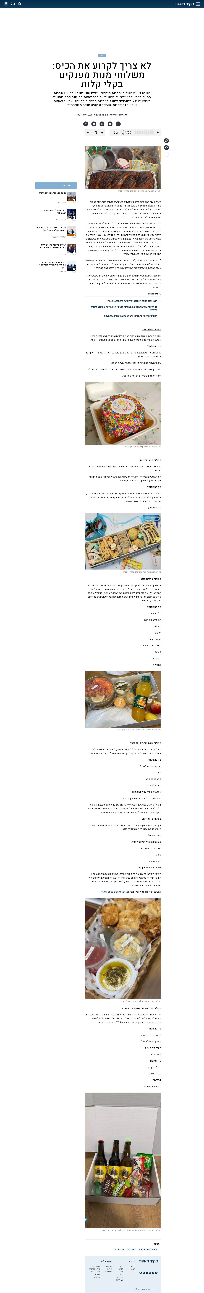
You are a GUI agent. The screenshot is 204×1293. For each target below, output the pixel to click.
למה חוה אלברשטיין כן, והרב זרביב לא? (53, 211)
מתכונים (120, 1277)
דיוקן (121, 1266)
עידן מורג (62, 254)
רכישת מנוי (107, 1271)
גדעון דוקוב (61, 202)
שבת (121, 1271)
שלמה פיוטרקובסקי (58, 237)
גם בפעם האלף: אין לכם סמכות (52, 193)
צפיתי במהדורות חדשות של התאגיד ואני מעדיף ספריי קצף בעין (52, 265)
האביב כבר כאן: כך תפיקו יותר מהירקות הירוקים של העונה (130, 316)
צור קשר (108, 1266)
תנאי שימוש (95, 1271)
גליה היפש (123, 115)
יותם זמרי (62, 271)
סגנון (102, 55)
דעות (133, 1269)
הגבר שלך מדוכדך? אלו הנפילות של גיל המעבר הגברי (132, 300)
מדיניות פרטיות (94, 1269)
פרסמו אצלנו (95, 1266)
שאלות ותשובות (96, 1276)
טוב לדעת (119, 1280)
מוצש (121, 1269)
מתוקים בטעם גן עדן (111, 892)
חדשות (132, 1266)
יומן (133, 1271)
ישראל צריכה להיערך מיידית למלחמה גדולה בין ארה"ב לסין (53, 246)
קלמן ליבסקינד (60, 219)
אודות (109, 1269)
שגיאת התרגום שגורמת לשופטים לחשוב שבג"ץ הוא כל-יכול (51, 229)
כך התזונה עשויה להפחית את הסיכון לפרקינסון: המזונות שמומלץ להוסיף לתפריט (124, 308)
